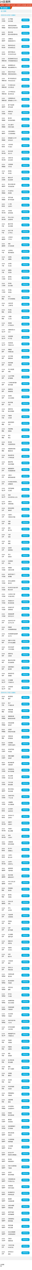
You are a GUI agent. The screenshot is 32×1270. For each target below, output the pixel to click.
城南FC (10, 822)
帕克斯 (10, 669)
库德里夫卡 (11, 600)
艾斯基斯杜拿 (11, 1179)
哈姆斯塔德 (11, 1000)
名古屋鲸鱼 (11, 804)
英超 (3, 1042)
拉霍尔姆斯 (11, 1205)
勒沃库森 (10, 402)
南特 (9, 528)
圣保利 (10, 396)
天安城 (10, 210)
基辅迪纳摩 (11, 614)
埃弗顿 (10, 1073)
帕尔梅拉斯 (11, 762)
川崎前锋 (10, 842)
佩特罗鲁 (10, 462)
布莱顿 (10, 1042)
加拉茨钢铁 (11, 464)
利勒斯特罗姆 (11, 448)
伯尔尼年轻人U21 (12, 497)
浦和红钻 (10, 111)
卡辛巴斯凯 (11, 649)
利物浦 (10, 1095)
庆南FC (10, 824)
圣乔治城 (10, 197)
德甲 (3, 351)
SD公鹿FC (11, 124)
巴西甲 (3, 744)
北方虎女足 (11, 87)
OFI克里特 (11, 1106)
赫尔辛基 (10, 224)
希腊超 (3, 718)
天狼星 (10, 1016)
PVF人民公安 (11, 881)
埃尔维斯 (10, 226)
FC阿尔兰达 (11, 1181)
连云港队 (10, 285)
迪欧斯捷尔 (11, 667)
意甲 (3, 910)
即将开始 (25, 20)
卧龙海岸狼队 (11, 120)
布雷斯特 (10, 561)
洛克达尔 (10, 140)
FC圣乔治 (10, 191)
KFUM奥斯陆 (11, 299)
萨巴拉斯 (10, 107)
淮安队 (10, 292)
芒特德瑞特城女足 (13, 61)
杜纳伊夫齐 (11, 607)
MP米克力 (10, 1252)
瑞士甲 (3, 331)
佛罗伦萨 (10, 936)
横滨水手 (10, 177)
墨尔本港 (10, 32)
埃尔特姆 (10, 791)
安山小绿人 (11, 217)
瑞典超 (3, 976)
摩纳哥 (10, 510)
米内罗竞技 (11, 749)
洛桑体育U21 (11, 329)
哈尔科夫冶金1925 (13, 587)
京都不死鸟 (11, 795)
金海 (9, 835)
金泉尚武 (10, 811)
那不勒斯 (10, 930)
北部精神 (10, 164)
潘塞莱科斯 (11, 716)
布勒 (9, 689)
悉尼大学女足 (11, 72)
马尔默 (10, 996)
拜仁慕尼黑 (11, 369)
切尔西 (10, 1080)
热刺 (9, 1082)
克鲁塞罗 (10, 764)
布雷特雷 (10, 343)
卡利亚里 (10, 961)
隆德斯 (10, 1199)
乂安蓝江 (10, 237)
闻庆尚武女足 (11, 45)
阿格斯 (10, 627)
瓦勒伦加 (10, 736)
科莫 (9, 954)
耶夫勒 (10, 1159)
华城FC (10, 828)
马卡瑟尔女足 (11, 85)
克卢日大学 (11, 622)
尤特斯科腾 (11, 1201)
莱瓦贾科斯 (11, 1115)
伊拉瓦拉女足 (11, 80)
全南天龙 (10, 157)
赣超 (3, 312)
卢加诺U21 (11, 682)
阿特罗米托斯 (11, 731)
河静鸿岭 (10, 870)
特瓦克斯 (10, 1227)
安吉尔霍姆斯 (11, 1232)
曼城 (9, 1102)
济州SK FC (11, 815)
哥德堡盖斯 (11, 1007)
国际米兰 (10, 941)
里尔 (9, 554)
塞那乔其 (10, 409)
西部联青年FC (12, 41)
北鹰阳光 (10, 38)
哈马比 (10, 994)
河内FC (10, 883)
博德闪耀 (10, 709)
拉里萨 (10, 729)
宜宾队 (10, 272)
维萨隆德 (10, 1141)
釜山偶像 (10, 831)
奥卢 (9, 703)
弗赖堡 (10, 349)
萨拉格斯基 (11, 662)
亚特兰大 (10, 967)
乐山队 (10, 265)
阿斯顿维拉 (11, 1093)
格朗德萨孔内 (11, 1033)
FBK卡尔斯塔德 (12, 1166)
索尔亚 (10, 583)
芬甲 (3, 325)
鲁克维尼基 (11, 603)
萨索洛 (10, 921)
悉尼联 (10, 193)
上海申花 (10, 305)
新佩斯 (10, 675)
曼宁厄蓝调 (11, 105)
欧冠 (2, 5)
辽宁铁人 (10, 232)
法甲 (3, 510)
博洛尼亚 (10, 969)
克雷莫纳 (10, 917)
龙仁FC (10, 153)
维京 (9, 435)
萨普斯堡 (10, 738)
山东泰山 (10, 250)
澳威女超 (4, 60)
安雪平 (10, 1172)
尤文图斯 (10, 934)
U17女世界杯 (13, 5)
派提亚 (10, 1135)
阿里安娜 (10, 1225)
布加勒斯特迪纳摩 (13, 634)
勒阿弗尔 (10, 550)
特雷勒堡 (10, 1185)
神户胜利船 (11, 771)
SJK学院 (10, 1029)
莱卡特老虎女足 (12, 78)
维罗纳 (10, 943)
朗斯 (9, 543)
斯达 (9, 437)
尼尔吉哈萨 (11, 647)
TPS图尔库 (11, 705)
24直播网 (5, 1)
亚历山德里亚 (11, 581)
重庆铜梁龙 (11, 252)
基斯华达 (10, 653)
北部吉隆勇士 (11, 131)
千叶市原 (10, 782)
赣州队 (10, 894)
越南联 (3, 239)
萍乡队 (10, 310)
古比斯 (10, 418)
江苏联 (3, 279)
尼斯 (9, 521)
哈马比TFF (11, 1152)
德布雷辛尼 (11, 673)
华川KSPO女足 (12, 54)
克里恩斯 (10, 336)
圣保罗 (10, 758)
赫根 (9, 989)
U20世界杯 (18, 5)
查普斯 (10, 323)
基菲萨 (10, 725)
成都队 (10, 259)
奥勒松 (10, 431)
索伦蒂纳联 (11, 1174)
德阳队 (10, 270)
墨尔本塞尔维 (11, 184)
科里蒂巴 (10, 1121)
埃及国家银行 (11, 1126)
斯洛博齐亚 (11, 455)
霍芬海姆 (10, 384)
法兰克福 (10, 356)
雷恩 (9, 537)
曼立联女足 (11, 94)
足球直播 (23, 5)
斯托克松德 (11, 1133)
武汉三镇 (10, 230)
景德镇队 (10, 888)
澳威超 (3, 27)
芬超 (3, 226)
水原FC (10, 861)
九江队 (10, 318)
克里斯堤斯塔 (11, 1234)
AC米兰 (10, 950)
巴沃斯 (10, 490)
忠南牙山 (10, 864)
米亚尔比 (10, 987)
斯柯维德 (10, 1221)
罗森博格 (10, 429)
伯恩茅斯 (10, 1099)
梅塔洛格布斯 (11, 477)
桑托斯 (10, 1119)
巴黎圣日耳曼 (11, 517)
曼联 (9, 1066)
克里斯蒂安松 (11, 444)
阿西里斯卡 (11, 1161)
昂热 (9, 563)
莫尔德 (10, 442)
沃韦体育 (10, 686)
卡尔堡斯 (10, 1146)
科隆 (9, 371)
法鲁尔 (10, 475)
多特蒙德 (10, 378)
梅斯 (9, 523)
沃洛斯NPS (11, 1108)
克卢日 (10, 636)
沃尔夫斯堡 (11, 398)
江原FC (10, 855)
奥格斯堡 (10, 391)
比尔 (9, 332)
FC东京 (10, 113)
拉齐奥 (10, 910)
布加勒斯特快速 (12, 629)
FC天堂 (10, 338)
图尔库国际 (11, 411)
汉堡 (9, 404)
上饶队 (10, 316)
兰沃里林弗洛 (11, 133)
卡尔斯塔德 (11, 1139)
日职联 (3, 21)
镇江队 (10, 279)
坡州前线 (10, 213)
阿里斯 (10, 1113)
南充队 (10, 171)
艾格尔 (10, 1238)
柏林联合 (10, 389)
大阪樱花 (10, 802)
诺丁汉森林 (11, 1069)
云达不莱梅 (11, 376)
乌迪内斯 (10, 914)
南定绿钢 (10, 875)
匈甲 (3, 642)
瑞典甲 (3, 1135)
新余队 (10, 890)
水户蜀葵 (10, 19)
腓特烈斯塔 (11, 422)
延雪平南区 (11, 1212)
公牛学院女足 (11, 91)
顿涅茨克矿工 (11, 574)
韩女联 (3, 47)
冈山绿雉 (10, 775)
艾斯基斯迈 (11, 1218)
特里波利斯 (11, 723)
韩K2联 (4, 153)
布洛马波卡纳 (11, 1020)
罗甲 (3, 457)
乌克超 (3, 569)
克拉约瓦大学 (11, 620)
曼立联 (10, 118)
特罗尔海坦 (11, 1188)
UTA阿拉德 (11, 457)
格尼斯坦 (10, 696)
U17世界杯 (8, 5)
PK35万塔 (10, 1247)
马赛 (9, 534)
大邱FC (10, 837)
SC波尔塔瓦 (11, 596)
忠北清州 (10, 160)
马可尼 (10, 166)
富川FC (10, 848)
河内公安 (10, 901)
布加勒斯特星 (11, 470)
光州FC (10, 206)
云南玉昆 (10, 303)
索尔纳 (10, 976)
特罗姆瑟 (10, 712)
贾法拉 (10, 1148)
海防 (9, 243)
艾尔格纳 (10, 1128)
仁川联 (10, 204)
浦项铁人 (10, 850)
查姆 (9, 495)
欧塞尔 (10, 556)
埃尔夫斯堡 (11, 1002)
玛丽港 (10, 415)
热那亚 (10, 947)
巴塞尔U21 (11, 345)
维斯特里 (10, 1240)
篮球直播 (29, 5)
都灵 (9, 963)
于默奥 (10, 1168)
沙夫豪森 (10, 680)
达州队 (10, 263)
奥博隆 (10, 576)
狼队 (9, 1053)
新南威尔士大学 (12, 138)
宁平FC (10, 239)
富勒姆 (10, 1055)
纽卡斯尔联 (11, 1060)
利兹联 (10, 1040)
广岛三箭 (10, 798)
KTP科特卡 (11, 325)
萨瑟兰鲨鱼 (11, 127)
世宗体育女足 (11, 47)
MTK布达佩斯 (11, 642)
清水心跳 (10, 778)
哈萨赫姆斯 (11, 1214)
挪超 (3, 298)
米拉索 (10, 751)
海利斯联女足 (11, 65)
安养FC (10, 817)
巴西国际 (10, 742)
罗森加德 (10, 1207)
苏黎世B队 (11, 503)
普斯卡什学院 (11, 640)
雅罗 (9, 698)
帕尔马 (10, 956)
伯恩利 (10, 1049)
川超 (3, 173)
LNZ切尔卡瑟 (11, 594)
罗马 (9, 908)
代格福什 (10, 1009)
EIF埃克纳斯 (11, 1027)
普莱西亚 (10, 609)
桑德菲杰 (10, 451)
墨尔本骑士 (11, 789)
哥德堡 (10, 983)
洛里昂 (10, 548)
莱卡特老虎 (11, 199)
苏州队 (10, 283)
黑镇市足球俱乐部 (13, 27)
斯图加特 (10, 358)
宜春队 (10, 897)
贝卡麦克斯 (11, 246)
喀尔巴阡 (10, 589)
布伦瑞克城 (11, 186)
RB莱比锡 (10, 351)
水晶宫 (10, 1088)
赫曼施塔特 (11, 468)
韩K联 (3, 146)
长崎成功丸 (11, 769)
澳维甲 (3, 34)
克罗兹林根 (11, 488)
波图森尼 (10, 484)
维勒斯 (10, 567)
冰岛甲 (3, 1240)
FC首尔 (10, 146)
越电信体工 (11, 877)
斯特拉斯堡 (11, 508)
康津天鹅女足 (11, 52)
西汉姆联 (10, 1062)
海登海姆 (10, 362)
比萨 (9, 928)
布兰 (9, 296)
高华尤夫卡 (11, 616)
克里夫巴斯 (11, 570)
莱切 (9, 923)
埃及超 (3, 1128)
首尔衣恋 (10, 151)
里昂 (9, 541)
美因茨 (10, 365)
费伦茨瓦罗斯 (11, 660)
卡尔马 (10, 1022)
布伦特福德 (11, 1086)
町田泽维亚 (11, 844)
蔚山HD (10, 857)
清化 (9, 903)
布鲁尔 (10, 501)
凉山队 (10, 173)
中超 (3, 232)
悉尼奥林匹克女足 (13, 58)
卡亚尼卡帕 (11, 1245)
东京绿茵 (10, 21)
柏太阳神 (10, 180)
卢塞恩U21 (11, 1036)
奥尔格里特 (11, 980)
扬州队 (10, 277)
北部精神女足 (11, 98)
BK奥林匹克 (11, 1192)
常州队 (10, 290)
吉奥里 (10, 656)
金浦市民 (10, 219)
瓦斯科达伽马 (11, 745)
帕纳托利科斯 (11, 718)
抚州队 (10, 312)
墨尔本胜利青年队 (13, 34)
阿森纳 (10, 1047)
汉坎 (9, 424)
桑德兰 (10, 1075)
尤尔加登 (10, 1014)
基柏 (9, 1254)
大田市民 (10, 144)
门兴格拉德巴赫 (12, 382)
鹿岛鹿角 (10, 784)
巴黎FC (10, 515)
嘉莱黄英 (10, 868)
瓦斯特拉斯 (11, 974)
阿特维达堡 (11, 1194)
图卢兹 (10, 530)
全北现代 (10, 809)
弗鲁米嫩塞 (11, 756)
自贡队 (10, 257)
